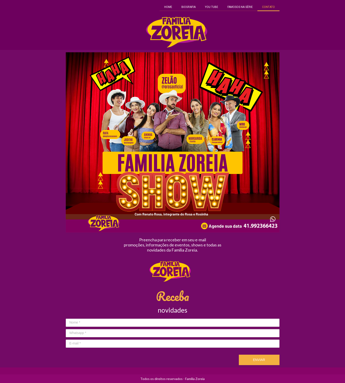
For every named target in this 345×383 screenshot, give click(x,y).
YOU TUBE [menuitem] (211, 7)
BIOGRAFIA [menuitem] (188, 7)
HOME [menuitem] (168, 7)
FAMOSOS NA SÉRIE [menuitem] (240, 7)
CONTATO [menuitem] (268, 7)
